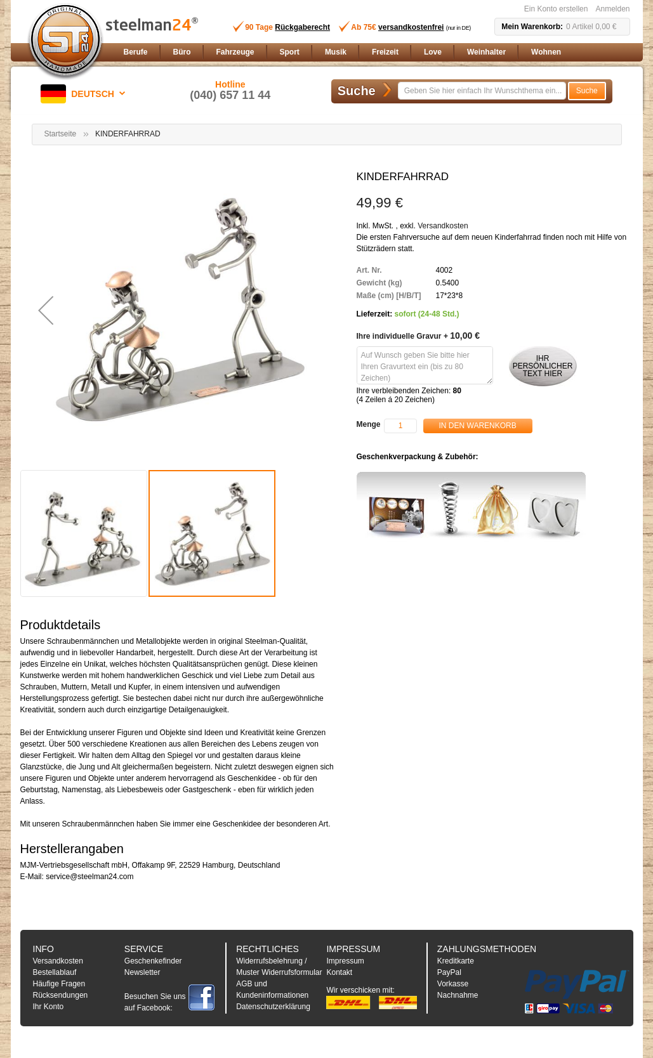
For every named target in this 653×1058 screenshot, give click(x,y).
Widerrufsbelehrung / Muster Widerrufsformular (279, 967)
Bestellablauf (55, 972)
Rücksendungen (60, 995)
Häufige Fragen (59, 983)
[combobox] (482, 91)
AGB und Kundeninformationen (272, 989)
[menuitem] (136, 52)
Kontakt (339, 972)
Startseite (60, 133)
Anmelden (612, 8)
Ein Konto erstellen (556, 8)
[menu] (374, 52)
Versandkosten (443, 225)
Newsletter (142, 972)
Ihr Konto (48, 1006)
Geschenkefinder (153, 961)
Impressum (345, 961)
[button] (85, 93)
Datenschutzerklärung (273, 1006)
